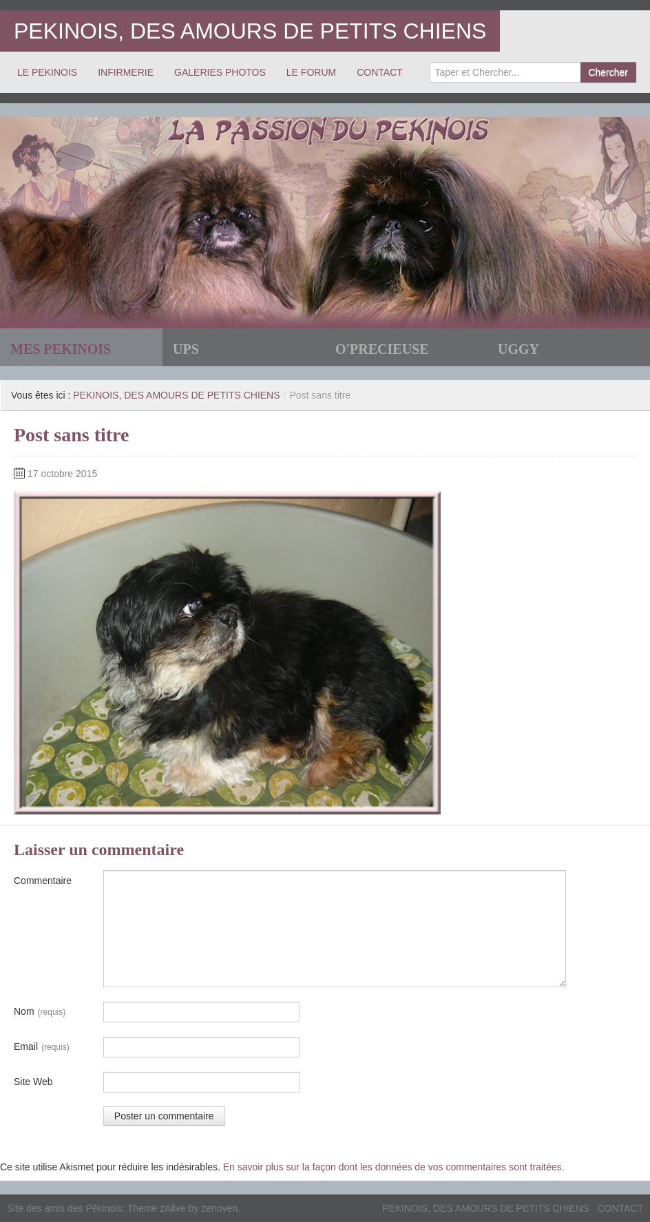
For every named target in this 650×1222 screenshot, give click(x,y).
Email (42, 1047)
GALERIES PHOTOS (220, 72)
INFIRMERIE (126, 72)
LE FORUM (311, 72)
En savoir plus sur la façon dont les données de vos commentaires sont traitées (392, 1166)
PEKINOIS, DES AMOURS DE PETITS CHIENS (250, 31)
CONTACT (380, 72)
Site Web (33, 1081)
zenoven (219, 1208)
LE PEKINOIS (47, 72)
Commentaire (43, 880)
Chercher (608, 72)
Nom (39, 1012)
